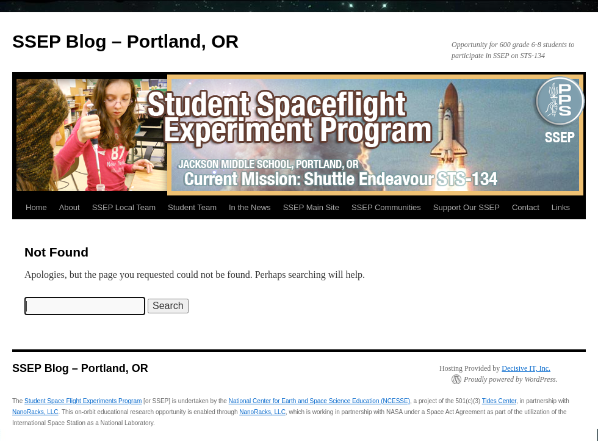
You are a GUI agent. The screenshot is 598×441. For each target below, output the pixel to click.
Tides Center (499, 401)
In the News (250, 207)
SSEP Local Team (124, 207)
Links (561, 207)
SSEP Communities (386, 207)
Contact (525, 207)
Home (36, 207)
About (69, 207)
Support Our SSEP (466, 207)
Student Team (192, 207)
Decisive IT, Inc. (526, 368)
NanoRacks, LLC (35, 412)
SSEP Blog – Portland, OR (125, 41)
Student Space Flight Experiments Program (83, 401)
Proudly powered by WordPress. (511, 379)
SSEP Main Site (311, 207)
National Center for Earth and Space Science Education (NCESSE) (319, 401)
